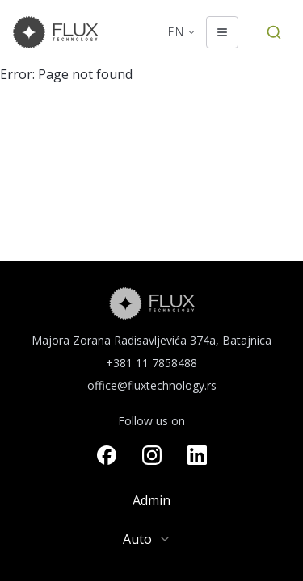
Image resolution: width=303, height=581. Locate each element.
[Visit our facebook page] (106, 455)
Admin (151, 500)
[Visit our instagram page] (152, 455)
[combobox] (152, 539)
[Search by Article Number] (274, 32)
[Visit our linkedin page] (197, 455)
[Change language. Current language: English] (182, 32)
